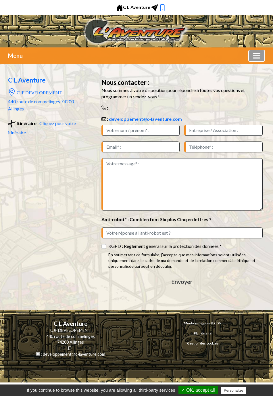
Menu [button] (15, 55)
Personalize (233, 390)
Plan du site (203, 333)
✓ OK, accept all (198, 390)
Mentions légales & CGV (202, 323)
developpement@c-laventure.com (145, 119)
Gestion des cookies (202, 343)
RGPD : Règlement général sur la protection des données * (165, 246)
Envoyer (182, 281)
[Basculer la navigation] (256, 56)
